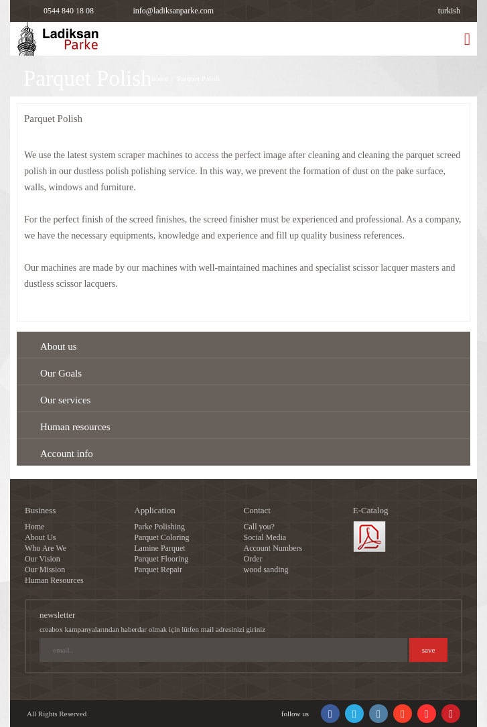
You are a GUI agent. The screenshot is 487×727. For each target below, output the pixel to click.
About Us (40, 537)
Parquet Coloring (161, 537)
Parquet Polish (198, 78)
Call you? (259, 526)
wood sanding (266, 569)
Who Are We (45, 548)
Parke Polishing (159, 526)
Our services (65, 400)
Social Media (265, 537)
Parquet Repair (158, 569)
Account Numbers (273, 548)
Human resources (75, 426)
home (160, 78)
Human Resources (54, 580)
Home (34, 526)
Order (253, 559)
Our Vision (42, 559)
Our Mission (45, 569)
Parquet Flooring (161, 559)
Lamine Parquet (159, 548)
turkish (449, 10)
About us (58, 346)
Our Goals (61, 373)
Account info (66, 453)
